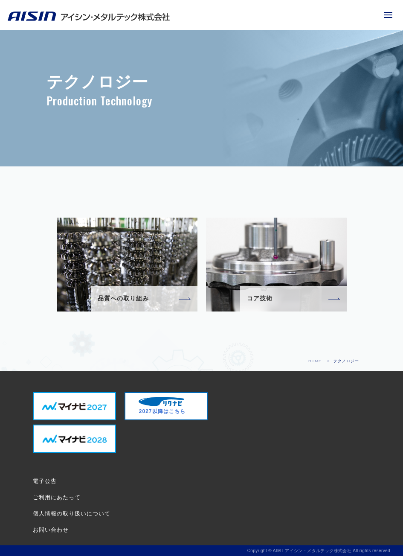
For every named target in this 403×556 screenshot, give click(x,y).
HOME (315, 361)
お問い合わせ (51, 530)
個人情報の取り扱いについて (71, 513)
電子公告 (45, 481)
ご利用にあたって (57, 497)
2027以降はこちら (162, 405)
